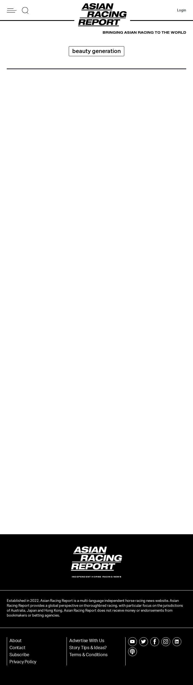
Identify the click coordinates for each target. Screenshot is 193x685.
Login (181, 10)
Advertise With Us (86, 641)
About (15, 641)
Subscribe (19, 655)
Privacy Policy (22, 662)
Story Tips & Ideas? (88, 648)
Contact (17, 648)
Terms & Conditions (88, 655)
